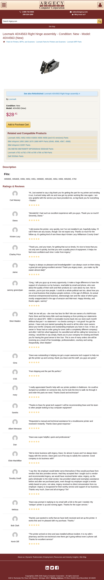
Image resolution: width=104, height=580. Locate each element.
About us (21, 557)
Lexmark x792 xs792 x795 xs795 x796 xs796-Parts (30, 152)
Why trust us (78, 14)
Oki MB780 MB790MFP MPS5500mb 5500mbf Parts (30, 149)
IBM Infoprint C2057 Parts (19, 145)
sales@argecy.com (79, 12)
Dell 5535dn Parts (15, 156)
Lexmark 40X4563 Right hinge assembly (52, 94)
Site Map (52, 27)
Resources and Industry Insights (66, 557)
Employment (48, 557)
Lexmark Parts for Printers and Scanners (51, 42)
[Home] (4, 41)
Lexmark (12, 99)
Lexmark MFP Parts (74, 42)
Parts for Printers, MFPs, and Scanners (20, 42)
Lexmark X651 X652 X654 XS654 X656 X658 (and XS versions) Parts (38, 138)
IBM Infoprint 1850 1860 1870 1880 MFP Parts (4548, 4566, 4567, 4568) (39, 141)
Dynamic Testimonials (34, 557)
